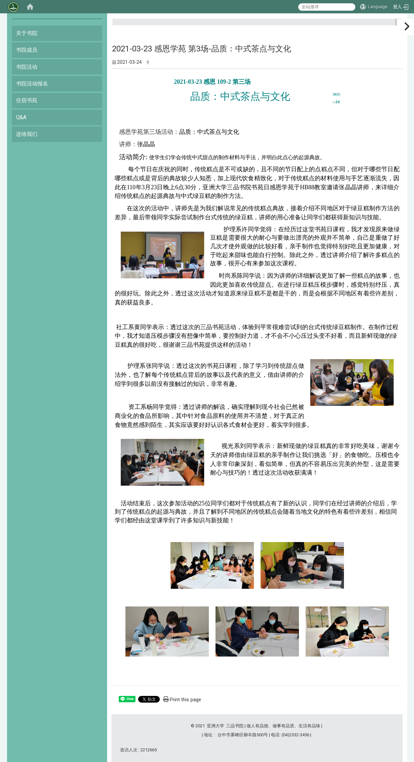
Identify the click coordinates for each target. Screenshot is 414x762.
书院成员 (26, 50)
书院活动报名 (32, 83)
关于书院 (26, 33)
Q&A (21, 117)
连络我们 (26, 134)
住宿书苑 (26, 100)
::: (395, 24)
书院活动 (26, 67)
